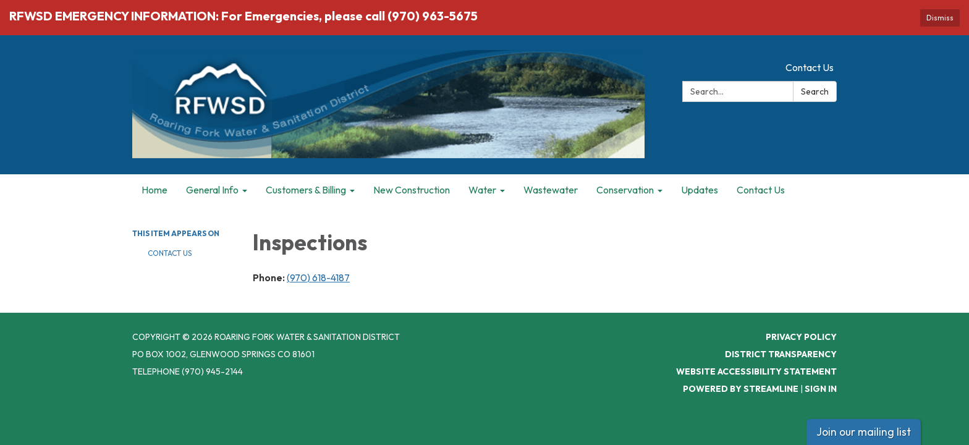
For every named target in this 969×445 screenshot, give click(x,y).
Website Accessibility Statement (756, 371)
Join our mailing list (863, 432)
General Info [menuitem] (212, 190)
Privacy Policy (801, 336)
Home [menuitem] (154, 190)
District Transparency (781, 354)
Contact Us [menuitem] (761, 190)
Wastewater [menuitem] (550, 190)
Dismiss (940, 17)
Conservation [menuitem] (625, 190)
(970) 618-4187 (318, 277)
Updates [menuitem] (699, 190)
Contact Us (809, 67)
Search (815, 91)
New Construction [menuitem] (411, 190)
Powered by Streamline (740, 388)
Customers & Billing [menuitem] (306, 190)
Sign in (821, 388)
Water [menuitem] (482, 190)
